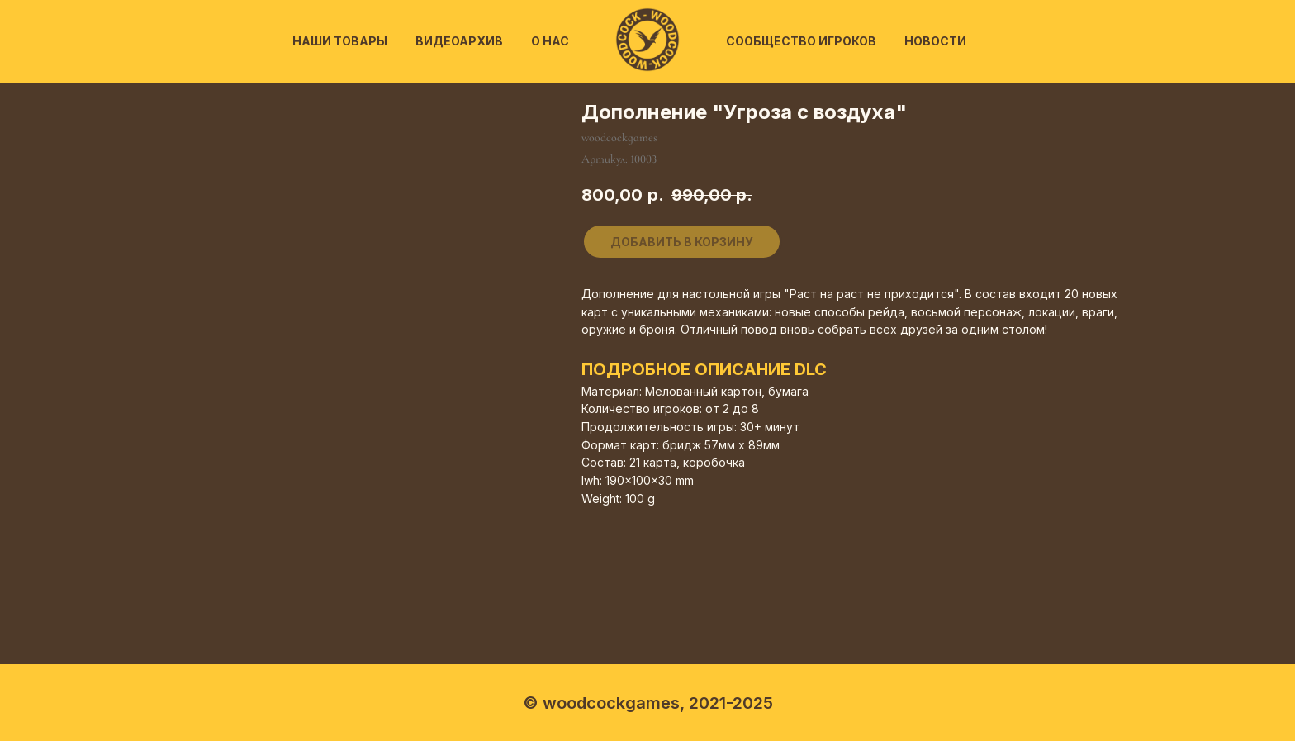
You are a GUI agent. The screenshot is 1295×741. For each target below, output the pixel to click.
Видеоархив (459, 41)
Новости (935, 41)
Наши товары (339, 41)
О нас (550, 41)
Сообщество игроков (801, 41)
